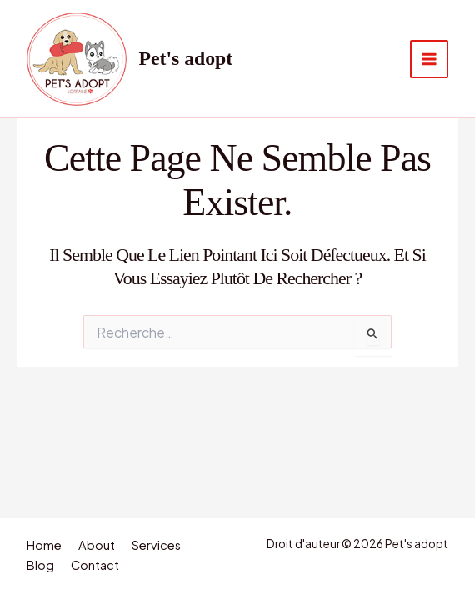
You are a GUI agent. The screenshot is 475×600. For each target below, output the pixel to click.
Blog (40, 565)
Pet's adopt (186, 58)
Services (156, 545)
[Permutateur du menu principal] (429, 59)
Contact (95, 565)
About (96, 545)
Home (44, 545)
